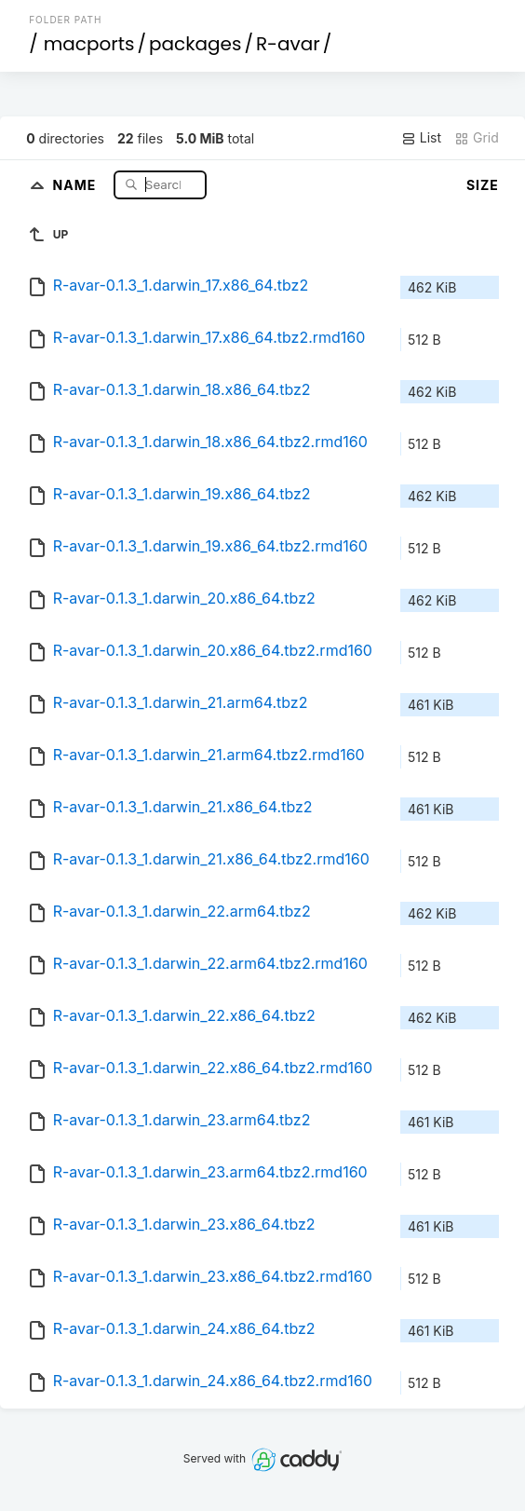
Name (77, 184)
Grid (476, 137)
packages (195, 44)
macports (89, 44)
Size (482, 185)
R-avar (288, 44)
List (421, 137)
